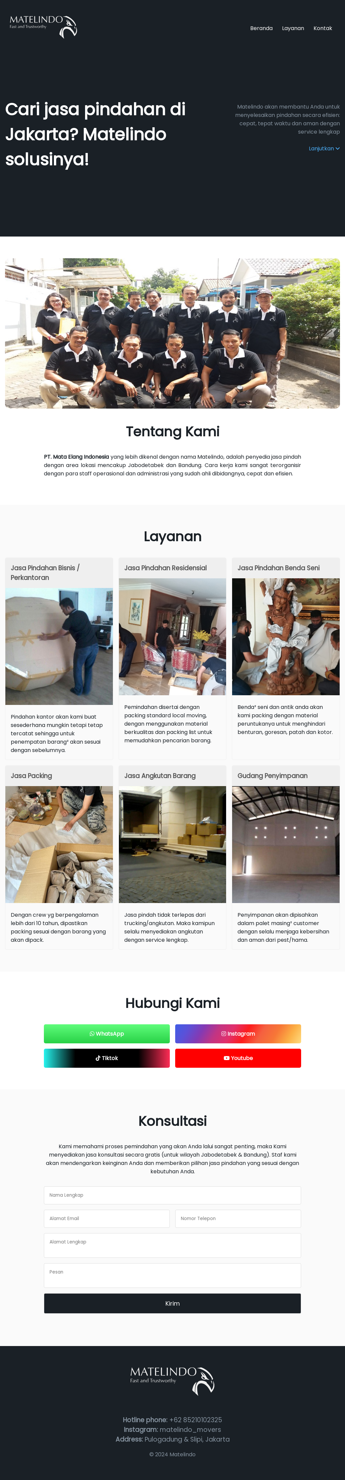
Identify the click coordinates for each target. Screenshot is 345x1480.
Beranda (261, 28)
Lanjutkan (324, 148)
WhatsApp (107, 1034)
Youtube (238, 1058)
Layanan (293, 28)
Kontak (323, 28)
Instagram (238, 1034)
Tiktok (107, 1058)
